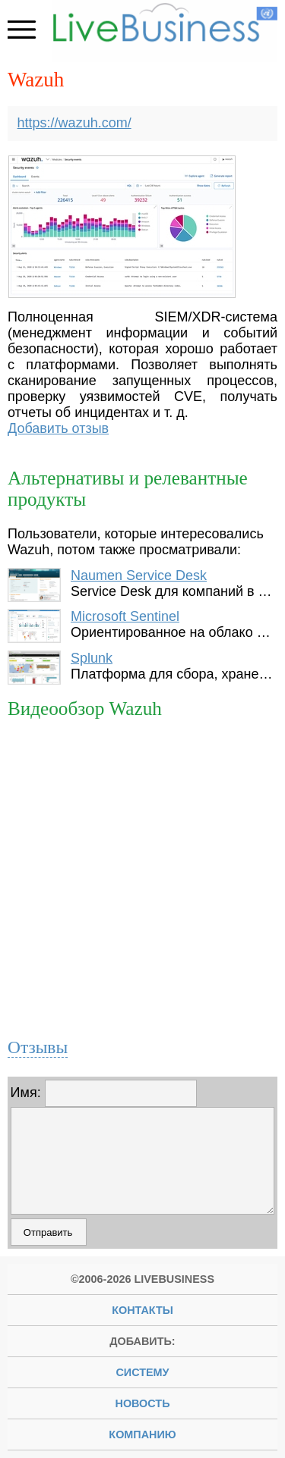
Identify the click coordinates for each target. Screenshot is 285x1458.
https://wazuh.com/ (74, 122)
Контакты (142, 1310)
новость (143, 1403)
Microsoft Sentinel (125, 616)
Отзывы (38, 1047)
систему (142, 1372)
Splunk (91, 658)
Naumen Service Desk (139, 575)
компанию (142, 1434)
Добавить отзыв (58, 428)
